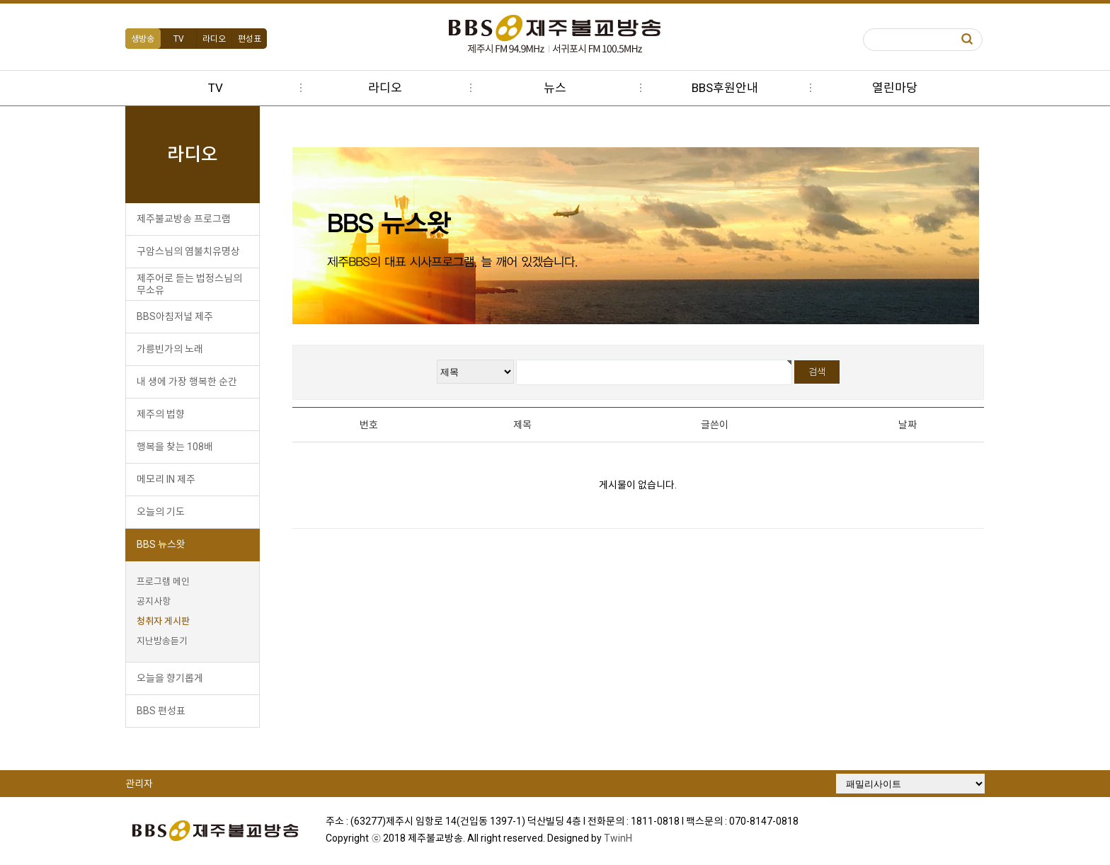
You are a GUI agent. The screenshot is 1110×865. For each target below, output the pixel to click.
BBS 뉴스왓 (166, 544)
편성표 (254, 39)
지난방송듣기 (167, 641)
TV (183, 39)
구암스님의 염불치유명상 (193, 251)
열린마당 (894, 88)
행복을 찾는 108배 (180, 446)
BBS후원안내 (725, 88)
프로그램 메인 (168, 581)
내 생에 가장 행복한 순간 (192, 381)
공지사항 (159, 601)
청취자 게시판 (168, 621)
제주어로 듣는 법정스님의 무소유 (194, 284)
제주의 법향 (166, 414)
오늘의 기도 (166, 511)
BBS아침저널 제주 (180, 316)
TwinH (624, 837)
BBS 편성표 (166, 710)
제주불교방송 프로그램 (189, 218)
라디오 (219, 39)
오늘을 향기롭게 (175, 678)
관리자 (144, 783)
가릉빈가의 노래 (175, 349)
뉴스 (555, 88)
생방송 (148, 39)
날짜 (903, 424)
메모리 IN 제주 (171, 479)
